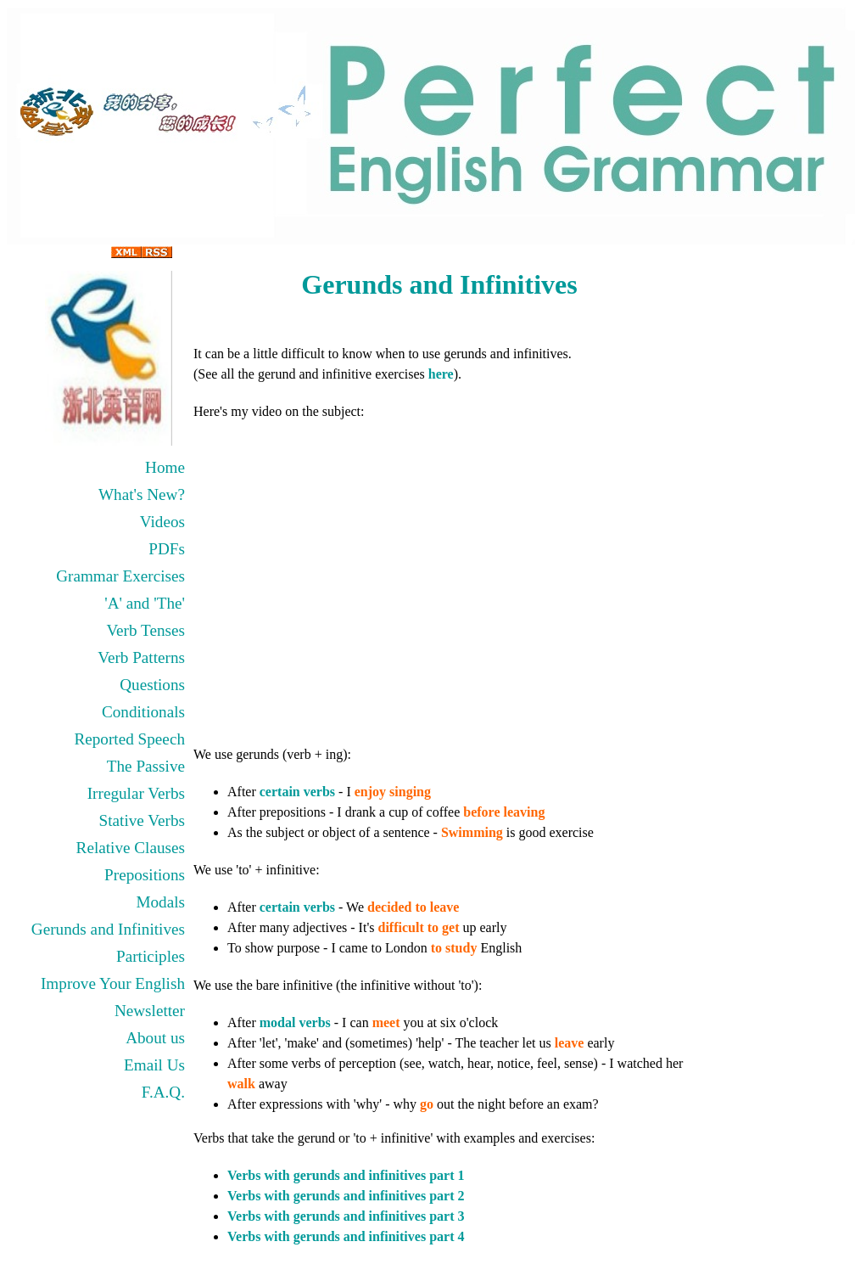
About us (155, 1038)
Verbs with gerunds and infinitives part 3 (345, 1216)
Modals (160, 902)
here (441, 374)
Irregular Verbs (136, 793)
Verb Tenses (145, 630)
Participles (150, 956)
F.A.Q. (163, 1092)
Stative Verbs (142, 820)
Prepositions (144, 875)
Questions (152, 685)
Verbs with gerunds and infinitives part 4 (345, 1236)
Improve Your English (113, 983)
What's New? (141, 494)
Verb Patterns (141, 657)
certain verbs (297, 791)
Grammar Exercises (120, 576)
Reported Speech (129, 739)
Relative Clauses (130, 848)
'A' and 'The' (144, 603)
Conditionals (143, 712)
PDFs (166, 549)
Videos (162, 522)
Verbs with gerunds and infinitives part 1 (345, 1175)
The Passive (146, 766)
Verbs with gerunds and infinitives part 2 (345, 1195)
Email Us (154, 1065)
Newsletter (150, 1011)
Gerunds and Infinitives (108, 929)
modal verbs (295, 1022)
